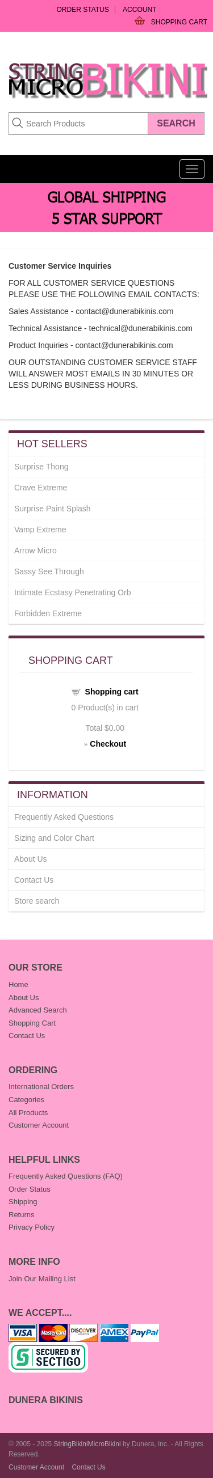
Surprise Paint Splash (52, 508)
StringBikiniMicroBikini (87, 1444)
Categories (26, 1099)
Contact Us (33, 879)
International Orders (41, 1086)
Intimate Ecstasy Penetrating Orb (72, 592)
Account (139, 10)
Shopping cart (112, 691)
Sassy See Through (49, 571)
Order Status (83, 10)
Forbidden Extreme (48, 613)
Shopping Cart (179, 22)
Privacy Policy (32, 1227)
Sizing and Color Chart (54, 837)
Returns (22, 1214)
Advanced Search (38, 1010)
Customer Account (39, 1125)
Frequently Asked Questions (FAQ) (66, 1176)
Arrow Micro (35, 550)
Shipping (23, 1201)
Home (18, 984)
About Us (30, 858)
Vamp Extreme (40, 529)
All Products (28, 1112)
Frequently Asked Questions (64, 816)
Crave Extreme (40, 487)
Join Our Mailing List (42, 1278)
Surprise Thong (41, 466)
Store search (36, 900)
